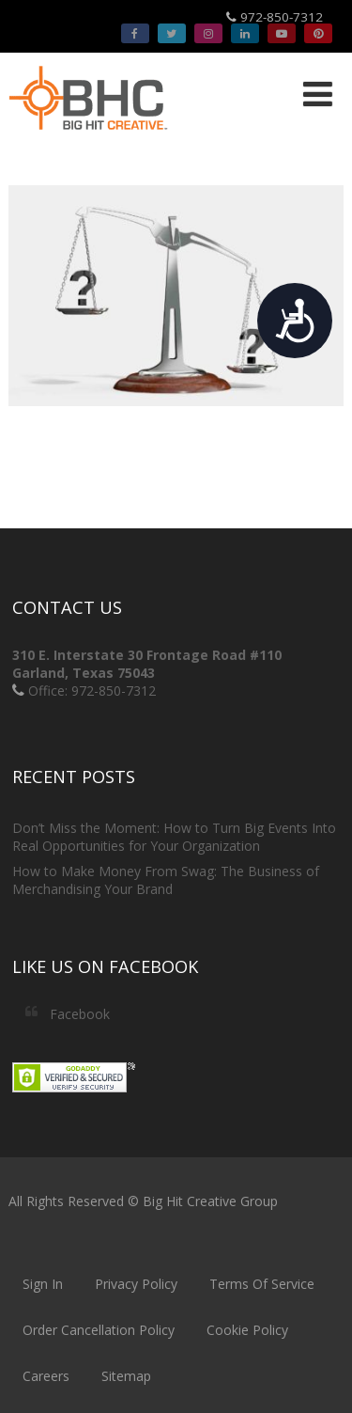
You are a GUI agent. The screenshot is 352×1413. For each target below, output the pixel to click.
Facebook (80, 1014)
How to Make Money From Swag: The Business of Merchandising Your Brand (165, 880)
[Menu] (317, 94)
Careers (46, 1376)
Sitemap (126, 1376)
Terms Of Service (261, 1284)
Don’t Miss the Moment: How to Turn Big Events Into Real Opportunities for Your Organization (174, 837)
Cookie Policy (247, 1330)
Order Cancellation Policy (99, 1330)
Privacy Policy (136, 1284)
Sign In (43, 1284)
